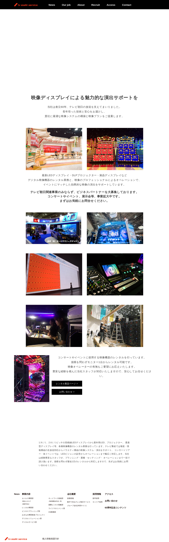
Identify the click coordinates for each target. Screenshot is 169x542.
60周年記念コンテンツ (115, 508)
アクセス (109, 494)
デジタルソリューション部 (32, 518)
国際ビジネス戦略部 (55, 505)
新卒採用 (96, 498)
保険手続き (25, 504)
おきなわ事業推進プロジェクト (33, 515)
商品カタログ (26, 501)
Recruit (95, 5)
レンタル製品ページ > (67, 383)
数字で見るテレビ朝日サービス (78, 502)
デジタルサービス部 (29, 522)
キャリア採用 (97, 502)
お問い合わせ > (67, 392)
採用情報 (97, 494)
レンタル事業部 (27, 507)
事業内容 (23, 12)
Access (111, 5)
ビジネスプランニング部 (31, 511)
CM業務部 (52, 512)
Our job (66, 5)
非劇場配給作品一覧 (55, 501)
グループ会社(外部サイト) (76, 505)
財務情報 (70, 498)
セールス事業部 (27, 498)
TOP (16, 12)
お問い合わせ (111, 501)
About (81, 5)
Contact (126, 5)
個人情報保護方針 (50, 539)
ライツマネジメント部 (56, 508)
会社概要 (71, 494)
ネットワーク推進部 (55, 498)
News (52, 5)
